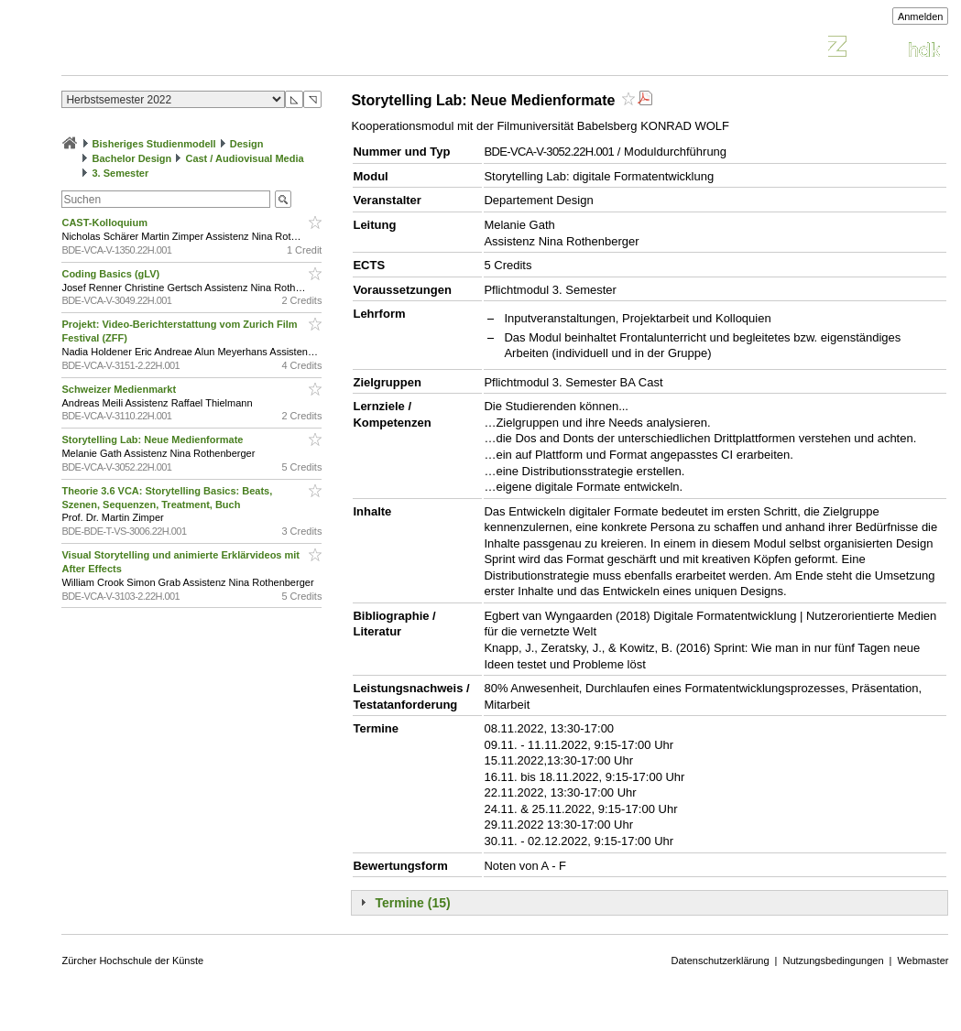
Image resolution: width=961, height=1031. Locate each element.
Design (247, 143)
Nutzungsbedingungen (832, 960)
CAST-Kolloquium (105, 222)
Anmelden (921, 16)
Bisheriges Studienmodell (154, 143)
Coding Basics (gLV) (111, 273)
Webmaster (922, 960)
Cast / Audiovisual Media (244, 158)
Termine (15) (412, 902)
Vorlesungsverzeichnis (196, 49)
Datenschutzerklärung (721, 960)
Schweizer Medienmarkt (120, 389)
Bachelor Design (132, 158)
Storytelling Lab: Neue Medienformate (153, 439)
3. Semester (121, 173)
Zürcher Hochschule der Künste (132, 960)
